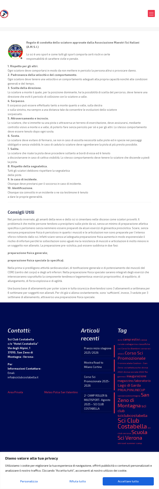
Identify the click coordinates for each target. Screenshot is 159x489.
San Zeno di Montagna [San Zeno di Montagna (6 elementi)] (133, 399)
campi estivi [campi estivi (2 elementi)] (131, 339)
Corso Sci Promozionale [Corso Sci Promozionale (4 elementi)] (132, 355)
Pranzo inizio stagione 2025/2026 (97, 350)
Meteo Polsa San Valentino (61, 392)
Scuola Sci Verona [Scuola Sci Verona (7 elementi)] (132, 435)
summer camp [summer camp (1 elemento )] (134, 443)
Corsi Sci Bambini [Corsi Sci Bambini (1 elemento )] (130, 348)
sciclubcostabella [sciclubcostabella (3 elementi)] (132, 415)
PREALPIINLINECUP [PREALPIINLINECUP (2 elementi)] (131, 390)
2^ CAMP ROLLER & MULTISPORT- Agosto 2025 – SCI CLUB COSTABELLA (97, 402)
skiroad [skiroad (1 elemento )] (122, 443)
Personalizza (29, 481)
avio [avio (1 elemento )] (120, 339)
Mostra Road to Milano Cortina (93, 365)
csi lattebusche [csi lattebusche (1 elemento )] (132, 367)
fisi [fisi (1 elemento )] (146, 371)
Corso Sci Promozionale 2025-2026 (97, 381)
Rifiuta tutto (78, 481)
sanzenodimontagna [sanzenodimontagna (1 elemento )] (129, 395)
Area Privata (15, 392)
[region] (79, 470)
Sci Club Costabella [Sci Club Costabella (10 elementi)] (132, 423)
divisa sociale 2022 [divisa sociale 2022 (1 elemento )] (133, 371)
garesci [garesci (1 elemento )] (122, 376)
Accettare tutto (128, 481)
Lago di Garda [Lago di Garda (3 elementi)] (129, 385)
